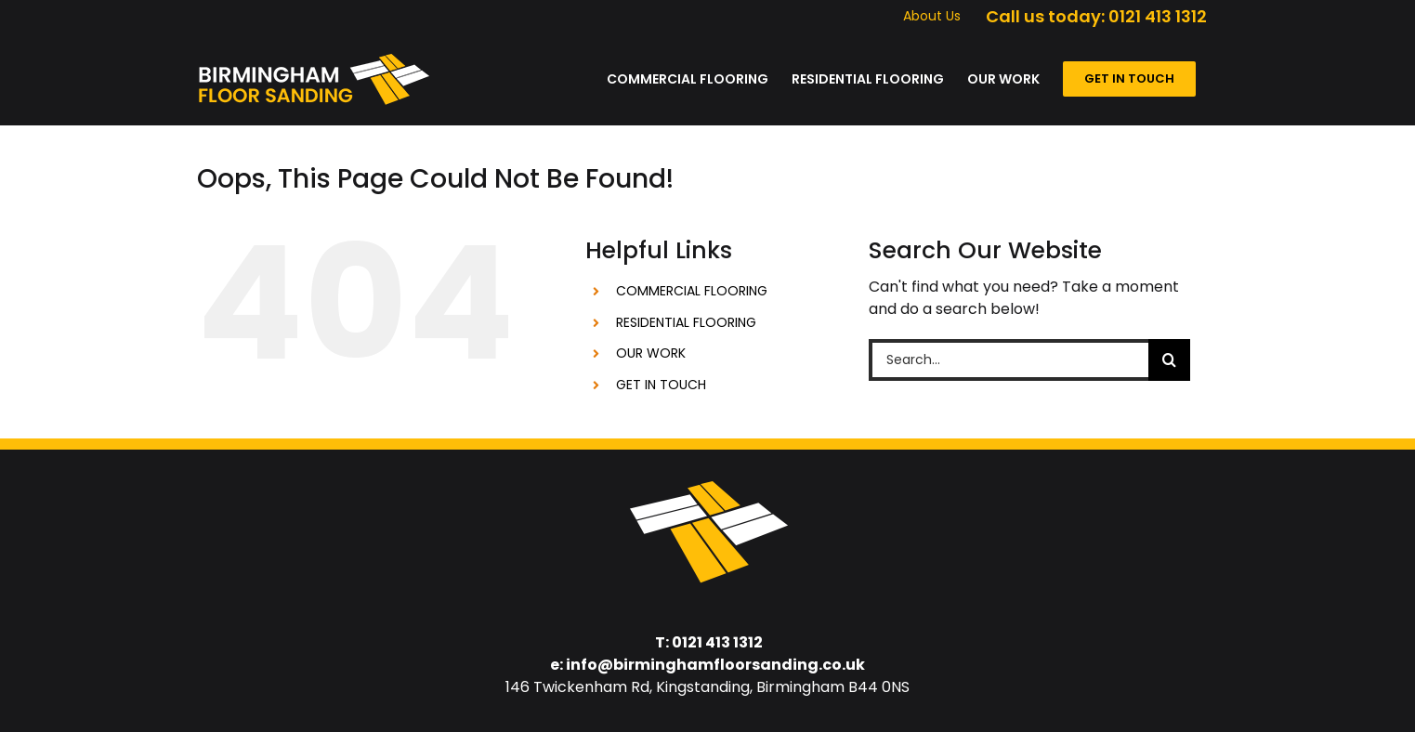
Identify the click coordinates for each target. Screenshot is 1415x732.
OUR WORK (651, 353)
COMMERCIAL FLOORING (691, 290)
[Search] (1169, 360)
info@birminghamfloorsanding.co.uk (715, 664)
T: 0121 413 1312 (709, 642)
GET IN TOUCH (661, 384)
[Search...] (1009, 360)
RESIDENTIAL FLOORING (686, 322)
